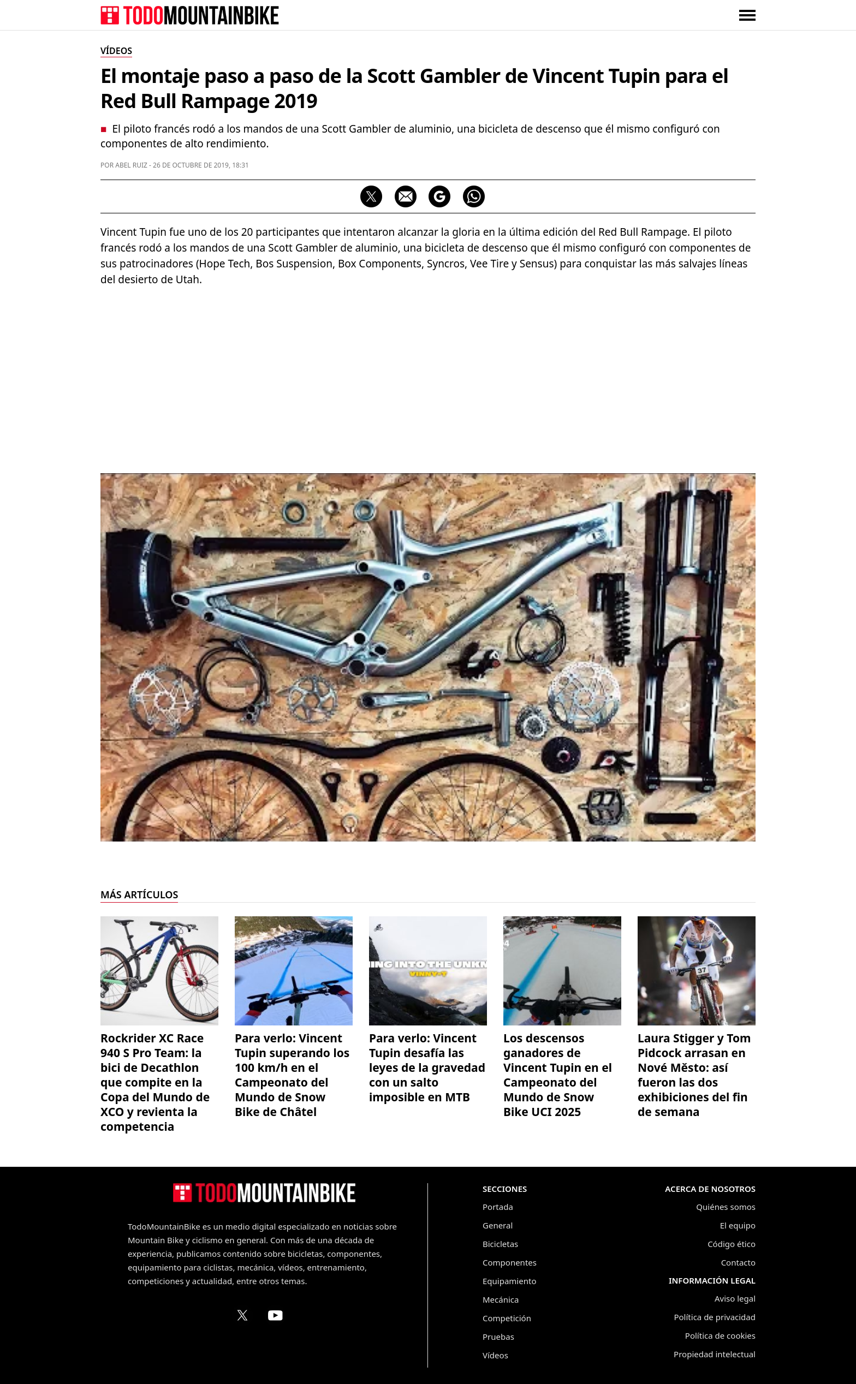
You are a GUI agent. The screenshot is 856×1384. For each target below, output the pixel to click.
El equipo (738, 1225)
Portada (498, 1206)
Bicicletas (500, 1243)
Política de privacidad (715, 1316)
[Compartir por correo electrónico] (406, 196)
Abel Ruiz (131, 165)
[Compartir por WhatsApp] (474, 196)
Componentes (510, 1262)
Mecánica (501, 1299)
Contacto (738, 1262)
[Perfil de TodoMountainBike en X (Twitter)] (242, 1315)
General (498, 1225)
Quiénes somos (726, 1206)
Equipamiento (509, 1280)
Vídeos (495, 1355)
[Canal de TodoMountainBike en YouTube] (275, 1315)
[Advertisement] (428, 375)
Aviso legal (735, 1298)
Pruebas (498, 1336)
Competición (507, 1318)
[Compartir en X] (371, 196)
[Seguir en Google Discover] (439, 196)
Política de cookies (720, 1335)
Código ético (732, 1243)
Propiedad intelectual (715, 1354)
